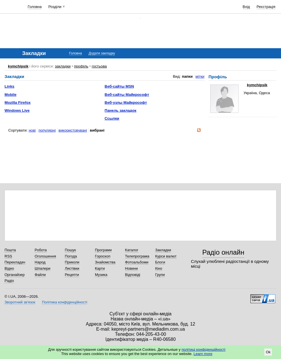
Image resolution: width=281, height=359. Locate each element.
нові (32, 130)
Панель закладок (120, 110)
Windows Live (17, 110)
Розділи (54, 7)
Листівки (72, 268)
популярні (47, 130)
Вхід (246, 7)
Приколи (72, 262)
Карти (100, 268)
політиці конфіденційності (203, 349)
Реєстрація (266, 7)
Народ (40, 262)
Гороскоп (102, 256)
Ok (268, 352)
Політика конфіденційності (64, 302)
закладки (63, 66)
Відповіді (132, 275)
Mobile (10, 94)
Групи (160, 275)
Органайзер (15, 275)
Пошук (70, 250)
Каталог (131, 250)
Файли (40, 275)
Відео (9, 268)
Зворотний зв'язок (20, 302)
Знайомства (105, 262)
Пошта (10, 250)
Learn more (202, 354)
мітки (199, 76)
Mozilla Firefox (18, 102)
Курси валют (166, 256)
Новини (131, 268)
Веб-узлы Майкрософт (126, 102)
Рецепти (72, 275)
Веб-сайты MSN (119, 86)
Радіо (9, 280)
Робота (41, 250)
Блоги (160, 262)
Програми (103, 250)
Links (9, 86)
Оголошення (45, 256)
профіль (81, 66)
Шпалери (42, 268)
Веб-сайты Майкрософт (127, 94)
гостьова (99, 66)
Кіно (158, 268)
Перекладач (15, 262)
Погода (71, 256)
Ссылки (112, 118)
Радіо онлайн (223, 252)
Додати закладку (102, 53)
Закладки (163, 250)
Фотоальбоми (136, 262)
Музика (101, 275)
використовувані (73, 130)
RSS (8, 256)
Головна (35, 7)
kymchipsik (18, 66)
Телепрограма (137, 256)
